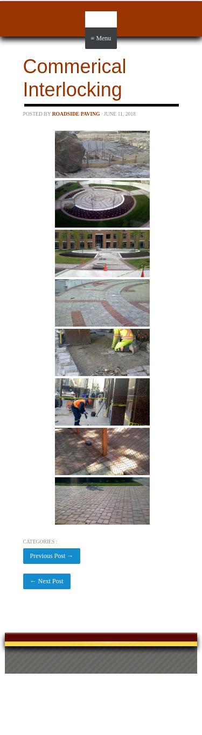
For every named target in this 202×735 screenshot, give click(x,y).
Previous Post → (52, 556)
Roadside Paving (76, 114)
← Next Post (47, 581)
